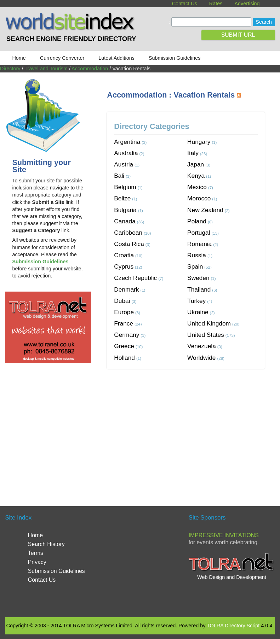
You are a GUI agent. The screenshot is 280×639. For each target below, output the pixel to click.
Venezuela (201, 346)
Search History (46, 544)
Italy (193, 153)
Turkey (196, 300)
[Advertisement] (193, 429)
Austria (123, 164)
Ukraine (197, 312)
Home (18, 58)
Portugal (198, 232)
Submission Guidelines (174, 58)
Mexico (197, 186)
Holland (124, 357)
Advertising (246, 3)
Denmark (126, 289)
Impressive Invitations (224, 535)
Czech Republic (135, 277)
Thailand (199, 289)
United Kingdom (209, 323)
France (123, 323)
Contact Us (184, 3)
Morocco (199, 198)
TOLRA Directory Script (233, 625)
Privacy (37, 562)
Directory (10, 68)
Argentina (127, 141)
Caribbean (128, 232)
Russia (196, 255)
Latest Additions (116, 58)
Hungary (198, 141)
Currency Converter (62, 58)
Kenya (196, 175)
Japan (195, 164)
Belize (122, 198)
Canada (124, 221)
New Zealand (205, 209)
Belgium (125, 186)
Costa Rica (129, 243)
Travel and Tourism (46, 68)
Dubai (122, 300)
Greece (124, 346)
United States (205, 334)
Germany (126, 334)
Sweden (198, 277)
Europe (124, 312)
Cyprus (123, 266)
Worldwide (201, 357)
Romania (199, 243)
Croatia (124, 255)
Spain (195, 266)
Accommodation (90, 68)
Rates (216, 3)
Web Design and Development (231, 577)
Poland (196, 221)
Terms (35, 553)
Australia (126, 153)
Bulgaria (125, 209)
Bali (119, 175)
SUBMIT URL (238, 35)
